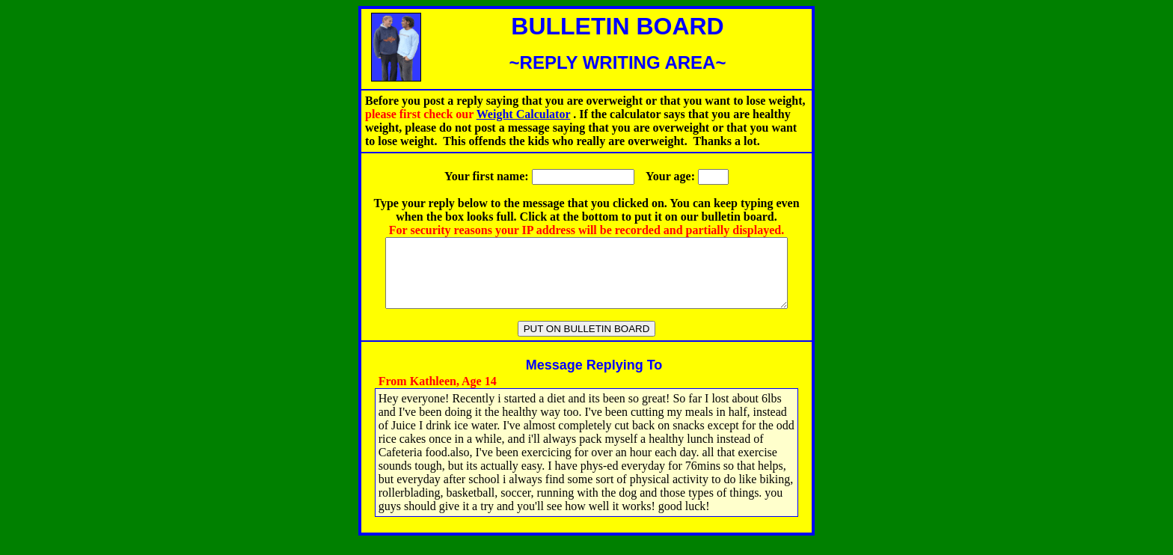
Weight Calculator (523, 114)
